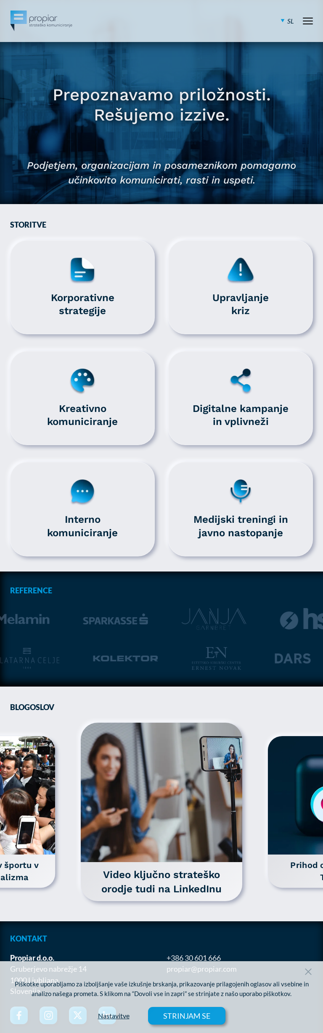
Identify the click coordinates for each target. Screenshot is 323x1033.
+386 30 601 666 (194, 958)
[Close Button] (308, 971)
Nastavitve (114, 1016)
